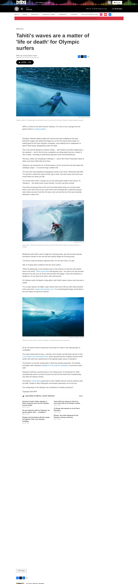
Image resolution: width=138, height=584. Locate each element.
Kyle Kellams (45, 528)
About (16, 18)
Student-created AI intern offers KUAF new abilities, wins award (81, 499)
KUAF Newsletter (103, 553)
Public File (101, 557)
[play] (16, 13)
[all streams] (117, 12)
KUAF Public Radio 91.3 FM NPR (61, 553)
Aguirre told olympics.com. (44, 293)
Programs (78, 557)
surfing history (36, 385)
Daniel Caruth (45, 480)
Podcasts (35, 18)
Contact (54, 557)
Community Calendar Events (83, 553)
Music (25, 18)
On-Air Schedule (79, 561)
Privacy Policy (102, 561)
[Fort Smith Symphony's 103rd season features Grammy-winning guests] (28, 525)
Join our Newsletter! (89, 18)
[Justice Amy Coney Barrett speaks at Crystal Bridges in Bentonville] (28, 477)
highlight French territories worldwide (55, 369)
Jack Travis (45, 503)
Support (74, 18)
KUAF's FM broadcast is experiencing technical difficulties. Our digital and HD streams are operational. (69, 22)
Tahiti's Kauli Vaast (42, 275)
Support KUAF (56, 561)
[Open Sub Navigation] (20, 18)
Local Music (45, 520)
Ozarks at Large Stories (48, 471)
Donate (119, 5)
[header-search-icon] (110, 4)
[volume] (21, 13)
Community (63, 18)
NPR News (20, 33)
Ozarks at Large (48, 18)
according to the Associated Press (36, 360)
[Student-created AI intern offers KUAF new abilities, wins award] (28, 503)
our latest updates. (39, 133)
